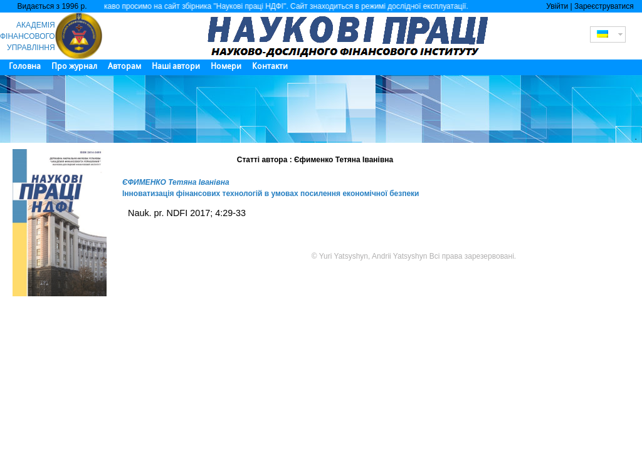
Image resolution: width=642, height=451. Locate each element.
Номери (226, 66)
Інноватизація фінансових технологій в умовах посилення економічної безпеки (270, 193)
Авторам (124, 66)
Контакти (270, 66)
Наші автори (176, 66)
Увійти (557, 6)
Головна (25, 66)
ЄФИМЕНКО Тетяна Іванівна (175, 182)
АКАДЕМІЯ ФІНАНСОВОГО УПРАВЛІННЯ (27, 36)
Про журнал (74, 66)
